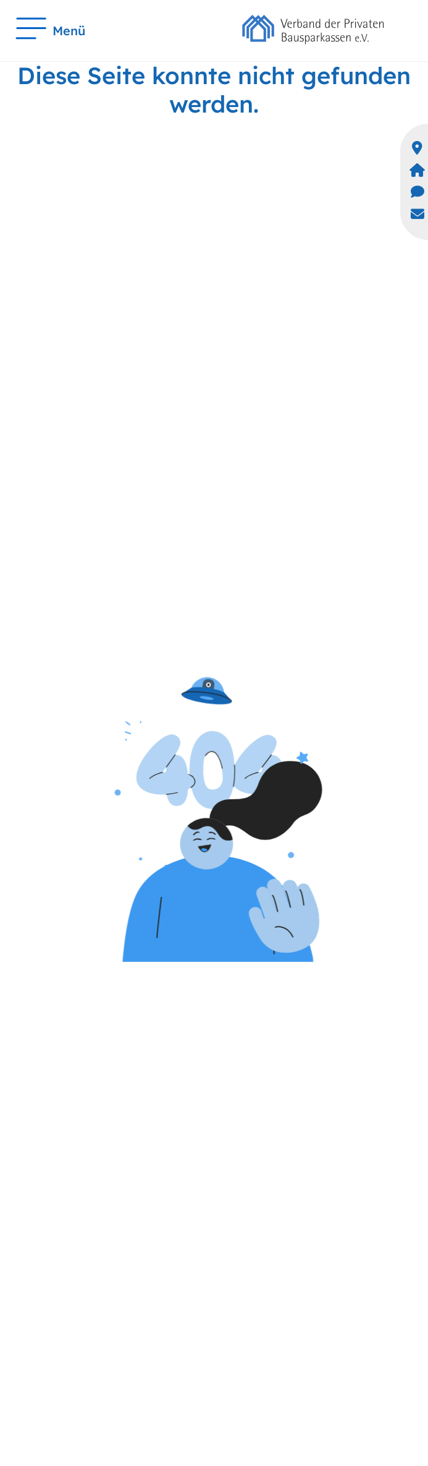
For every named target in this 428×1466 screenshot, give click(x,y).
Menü (50, 30)
